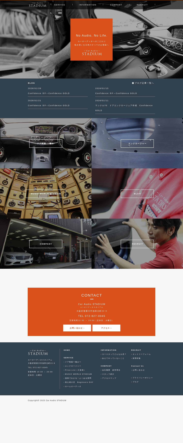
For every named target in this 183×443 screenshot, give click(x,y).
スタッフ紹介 (108, 374)
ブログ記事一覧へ (144, 83)
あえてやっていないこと (113, 358)
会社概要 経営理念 (111, 370)
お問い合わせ (139, 370)
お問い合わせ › (77, 328)
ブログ (136, 382)
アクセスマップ (109, 378)
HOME (67, 350)
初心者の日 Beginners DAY (79, 382)
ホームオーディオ (73, 386)
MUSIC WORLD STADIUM (78, 374)
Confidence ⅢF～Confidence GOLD (49, 93)
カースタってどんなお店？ (114, 354)
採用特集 (137, 358)
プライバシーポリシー (143, 378)
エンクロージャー (73, 366)
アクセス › (106, 328)
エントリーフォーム (142, 354)
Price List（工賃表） (75, 370)
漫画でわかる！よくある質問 (78, 378)
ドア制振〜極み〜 (73, 362)
